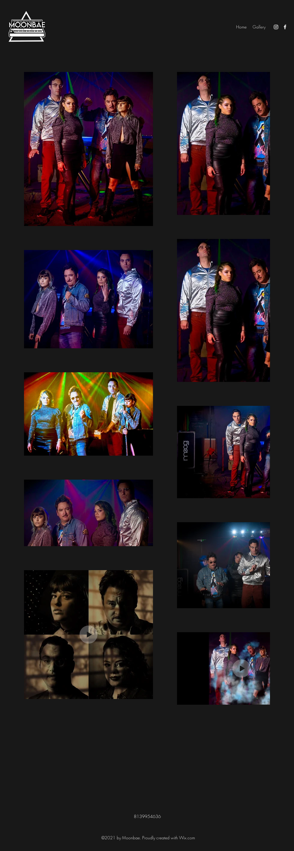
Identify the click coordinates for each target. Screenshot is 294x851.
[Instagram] (276, 27)
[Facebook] (285, 27)
